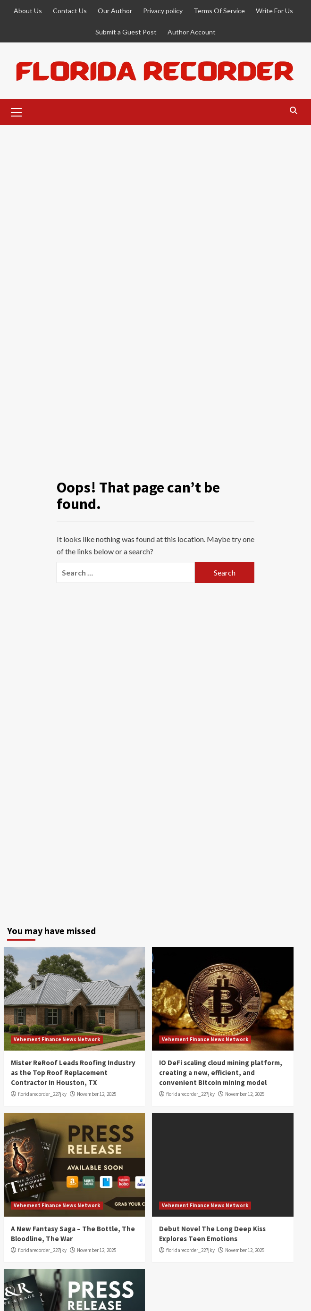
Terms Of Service (219, 11)
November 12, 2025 (96, 1094)
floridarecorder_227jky (42, 1094)
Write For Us (274, 11)
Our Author (115, 11)
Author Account (192, 32)
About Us (28, 11)
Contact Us (70, 11)
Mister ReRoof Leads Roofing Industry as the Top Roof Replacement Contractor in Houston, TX (73, 1072)
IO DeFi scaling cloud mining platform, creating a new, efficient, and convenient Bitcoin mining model (220, 1072)
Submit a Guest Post (126, 32)
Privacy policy (163, 11)
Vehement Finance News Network (57, 1039)
